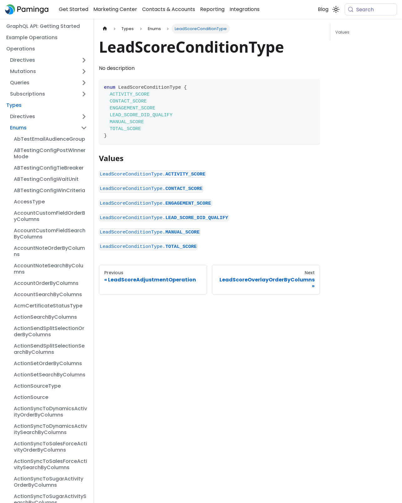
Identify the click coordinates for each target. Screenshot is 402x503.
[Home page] (105, 29)
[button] (48, 60)
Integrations (244, 9)
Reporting (212, 9)
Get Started (73, 9)
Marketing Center (115, 9)
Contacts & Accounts (168, 9)
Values (342, 32)
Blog (323, 9)
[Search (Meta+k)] (371, 9)
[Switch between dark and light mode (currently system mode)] (336, 9)
